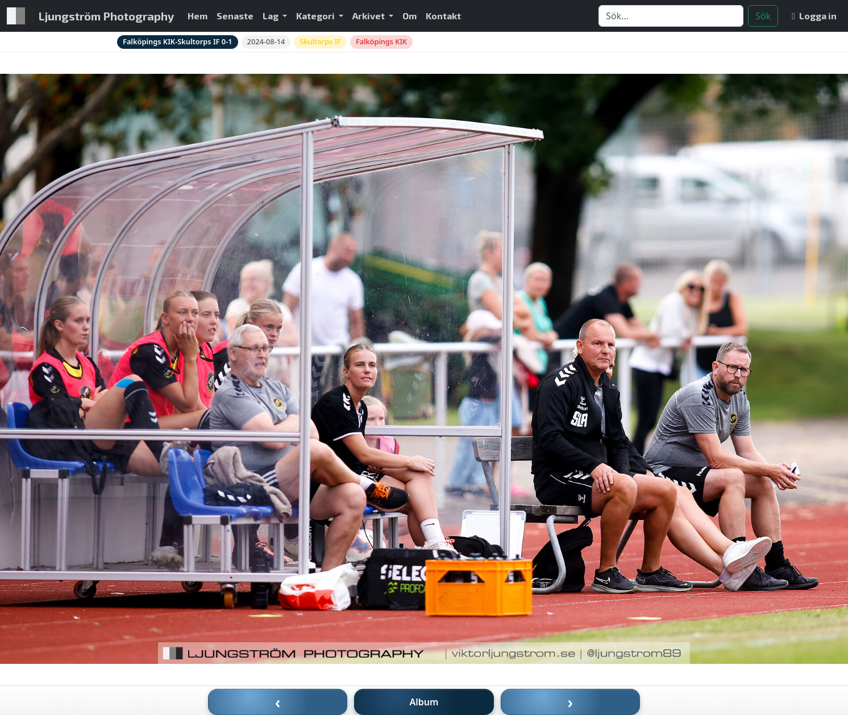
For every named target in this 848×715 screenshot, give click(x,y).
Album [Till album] (424, 702)
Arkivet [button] (369, 15)
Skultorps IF (320, 41)
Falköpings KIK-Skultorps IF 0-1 (177, 41)
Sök (763, 16)
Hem (197, 15)
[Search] (670, 16)
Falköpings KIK (381, 41)
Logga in (814, 15)
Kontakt (443, 15)
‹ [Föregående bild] (278, 702)
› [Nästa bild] (570, 702)
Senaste (235, 15)
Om (409, 15)
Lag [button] (271, 15)
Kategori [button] (316, 15)
